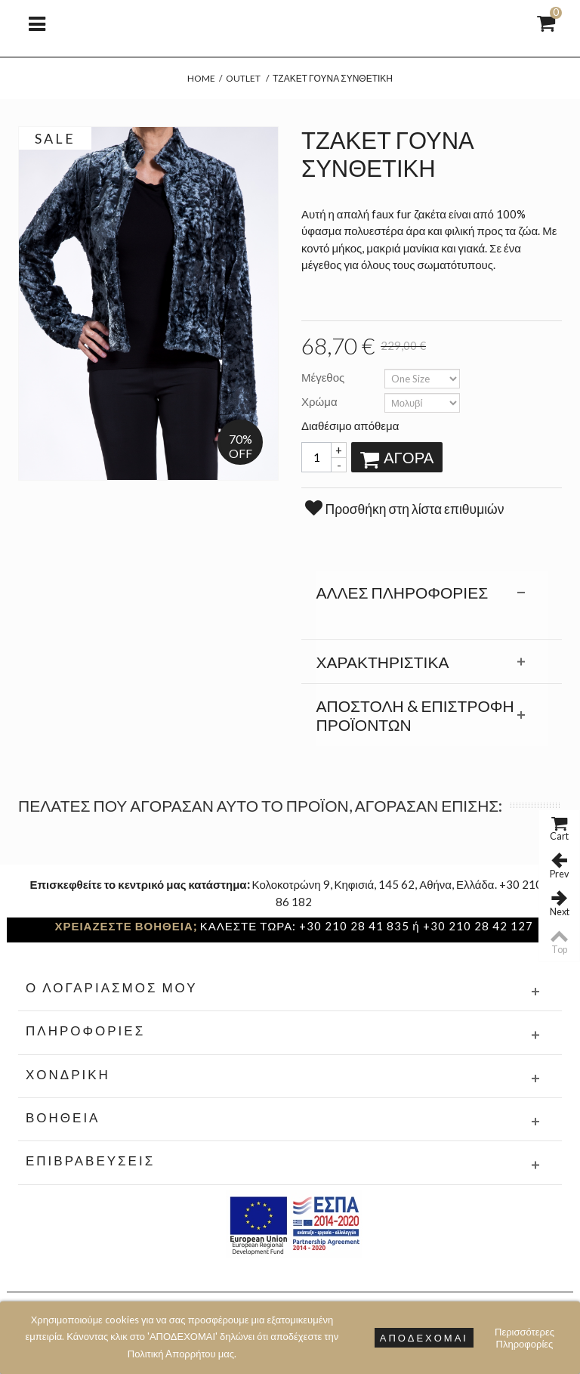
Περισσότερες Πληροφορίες (524, 1338)
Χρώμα (320, 401)
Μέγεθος (324, 377)
